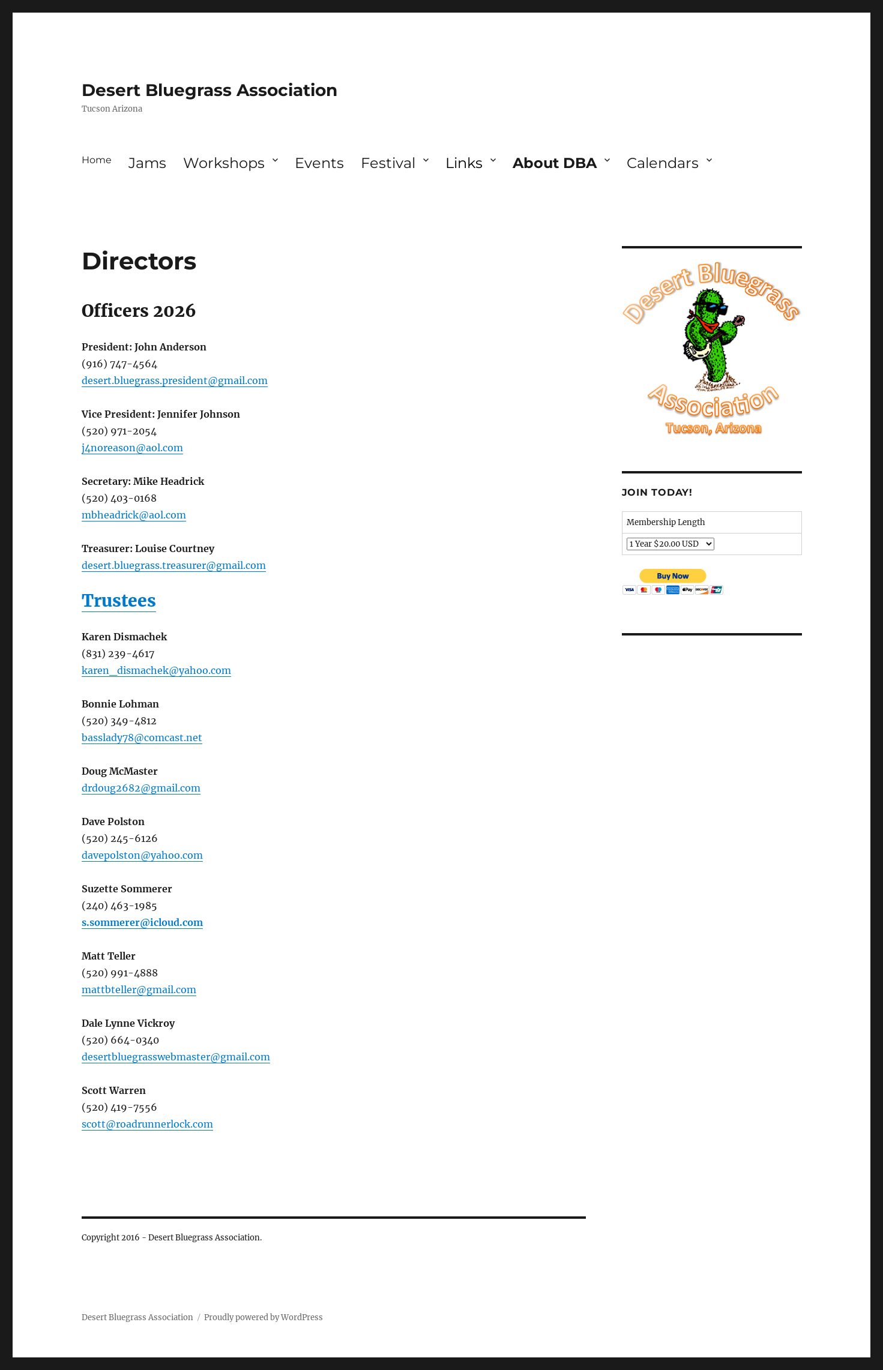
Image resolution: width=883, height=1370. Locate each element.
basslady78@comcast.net (142, 738)
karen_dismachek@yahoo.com (156, 670)
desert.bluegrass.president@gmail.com (175, 380)
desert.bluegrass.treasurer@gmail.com (174, 565)
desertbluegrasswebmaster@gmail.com (176, 1057)
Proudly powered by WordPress (263, 1317)
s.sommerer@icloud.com (142, 922)
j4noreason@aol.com (132, 448)
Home (97, 160)
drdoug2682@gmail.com (141, 788)
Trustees (119, 600)
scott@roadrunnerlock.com (147, 1124)
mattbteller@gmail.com (139, 990)
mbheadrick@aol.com (134, 515)
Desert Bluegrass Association (209, 90)
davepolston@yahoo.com (142, 855)
